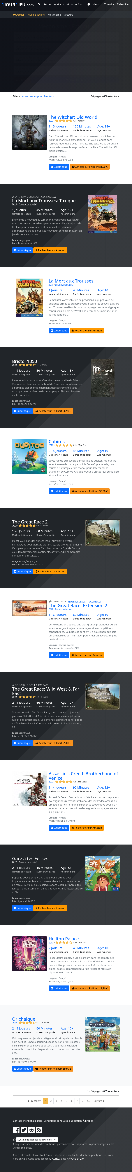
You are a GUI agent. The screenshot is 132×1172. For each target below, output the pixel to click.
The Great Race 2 (30, 522)
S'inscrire (109, 4)
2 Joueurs (55, 948)
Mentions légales (32, 1120)
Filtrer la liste (75, 77)
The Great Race (39, 685)
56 (88, 1101)
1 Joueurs (19, 210)
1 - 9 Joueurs (21, 370)
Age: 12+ (103, 787)
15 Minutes (44, 868)
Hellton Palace (64, 939)
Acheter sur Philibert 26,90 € (53, 411)
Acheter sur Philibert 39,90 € (53, 1068)
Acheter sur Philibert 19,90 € (89, 988)
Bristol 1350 (24, 361)
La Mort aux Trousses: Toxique (44, 200)
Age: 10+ (67, 210)
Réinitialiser (22, 77)
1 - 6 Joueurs (21, 531)
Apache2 (54, 1158)
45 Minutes (44, 210)
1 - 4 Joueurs (58, 787)
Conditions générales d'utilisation (63, 1120)
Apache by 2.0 (75, 1158)
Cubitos (57, 441)
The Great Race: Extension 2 (78, 605)
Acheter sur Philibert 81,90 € (89, 166)
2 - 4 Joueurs (58, 451)
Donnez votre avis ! (28, 204)
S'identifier (123, 4)
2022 (14, 364)
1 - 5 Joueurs (58, 126)
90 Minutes (81, 787)
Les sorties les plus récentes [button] (37, 96)
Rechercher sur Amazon (50, 250)
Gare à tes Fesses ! (31, 858)
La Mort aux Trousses (43, 196)
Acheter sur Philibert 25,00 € (53, 743)
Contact (17, 1120)
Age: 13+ (67, 370)
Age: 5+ (66, 868)
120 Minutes (82, 126)
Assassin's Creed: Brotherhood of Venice (83, 776)
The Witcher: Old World (73, 117)
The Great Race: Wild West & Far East (45, 691)
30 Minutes (44, 370)
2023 (51, 120)
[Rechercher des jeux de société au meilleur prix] (64, 4)
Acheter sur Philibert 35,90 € (89, 491)
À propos (88, 1120)
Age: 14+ (103, 126)
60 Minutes (44, 531)
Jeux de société (36, 14)
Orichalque (23, 1019)
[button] (88, 4)
